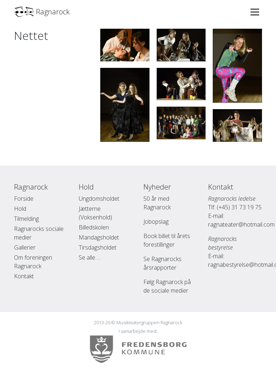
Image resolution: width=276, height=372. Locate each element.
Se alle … (90, 257)
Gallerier (25, 247)
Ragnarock (42, 11)
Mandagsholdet (99, 237)
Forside (23, 199)
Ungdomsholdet (99, 199)
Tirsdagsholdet (97, 247)
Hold (20, 209)
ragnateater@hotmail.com (241, 224)
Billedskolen (94, 227)
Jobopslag (156, 221)
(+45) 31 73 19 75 (239, 207)
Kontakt (24, 276)
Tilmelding (26, 219)
